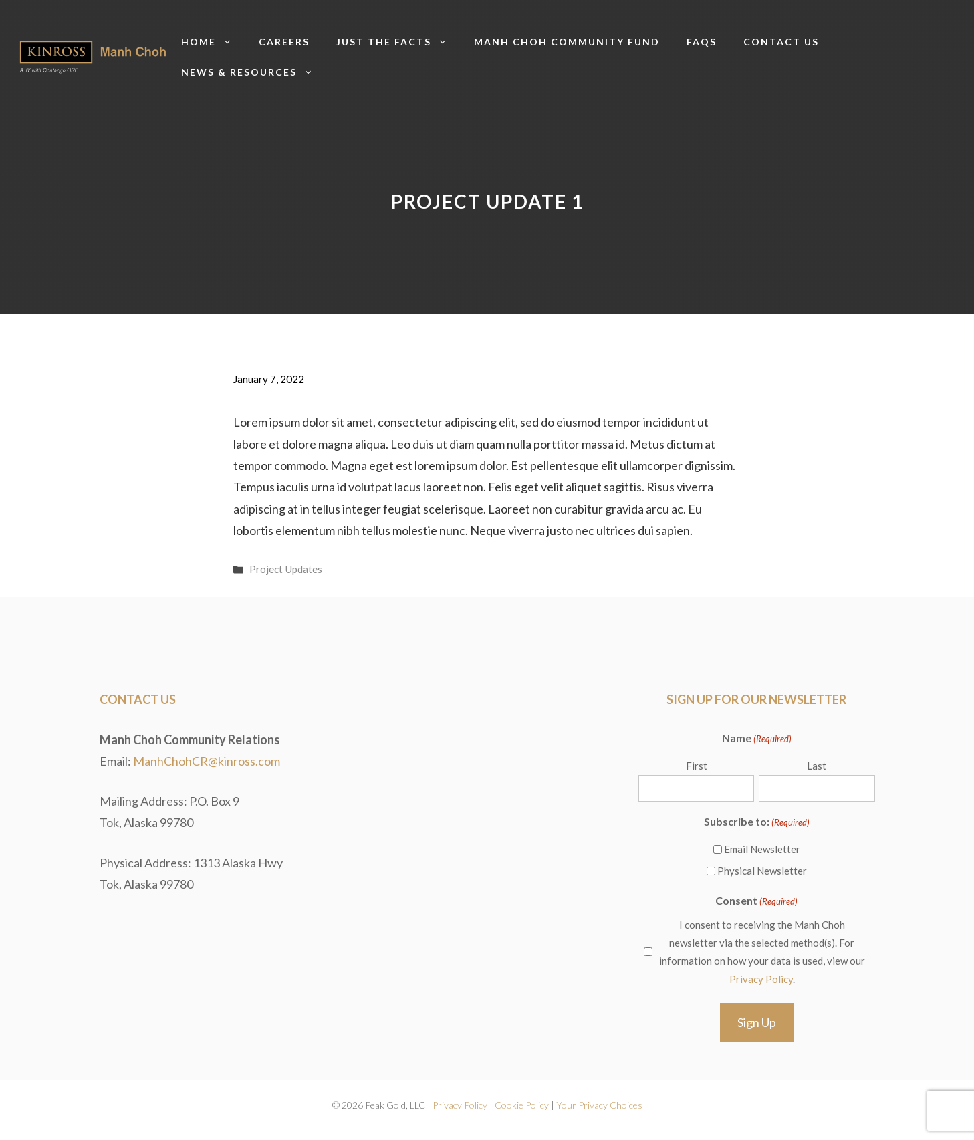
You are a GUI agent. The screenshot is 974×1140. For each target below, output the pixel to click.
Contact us (781, 41)
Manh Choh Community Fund (567, 41)
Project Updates (285, 569)
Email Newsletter (762, 849)
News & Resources (253, 72)
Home (213, 42)
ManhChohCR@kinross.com (206, 761)
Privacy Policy (761, 979)
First (696, 766)
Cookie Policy (522, 1105)
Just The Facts (398, 42)
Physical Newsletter (762, 871)
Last (816, 766)
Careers (284, 41)
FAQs (702, 41)
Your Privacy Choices (599, 1105)
